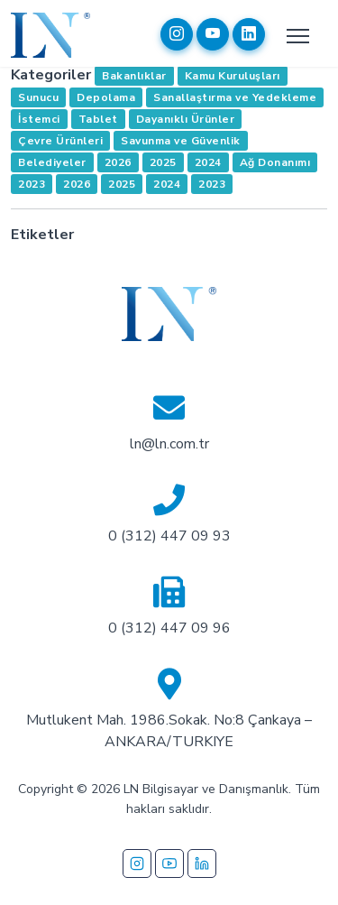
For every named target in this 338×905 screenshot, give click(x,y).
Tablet (98, 119)
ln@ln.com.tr (169, 444)
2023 (31, 184)
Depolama (106, 97)
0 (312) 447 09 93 (169, 536)
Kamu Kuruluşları (232, 76)
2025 (163, 162)
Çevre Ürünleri (60, 141)
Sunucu (38, 97)
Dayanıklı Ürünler (185, 119)
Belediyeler (52, 162)
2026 (118, 162)
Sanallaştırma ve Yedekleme (234, 97)
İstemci (39, 119)
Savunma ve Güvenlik (181, 141)
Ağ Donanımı (275, 162)
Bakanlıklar (134, 76)
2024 (208, 162)
